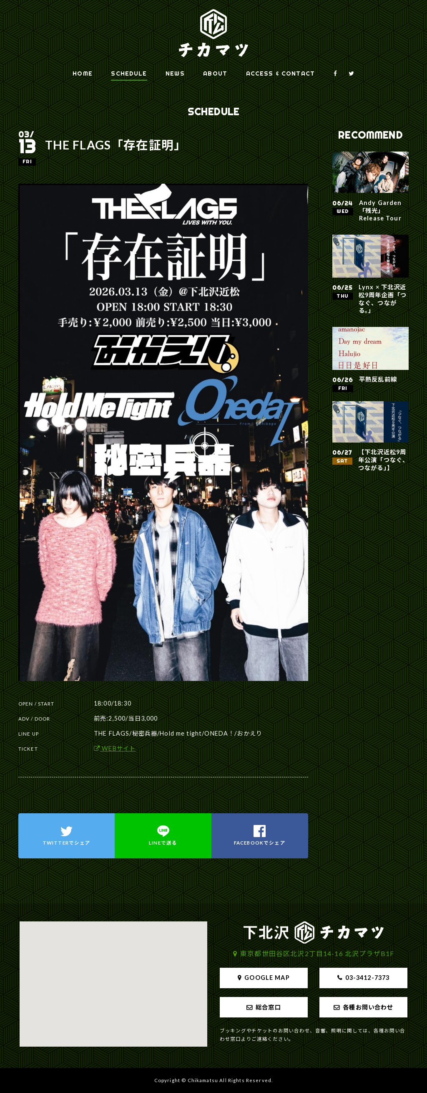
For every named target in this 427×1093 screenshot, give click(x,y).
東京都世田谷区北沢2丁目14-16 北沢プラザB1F (317, 953)
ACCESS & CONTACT (280, 73)
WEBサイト (115, 748)
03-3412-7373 (367, 977)
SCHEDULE (129, 73)
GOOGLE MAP (267, 977)
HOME (83, 73)
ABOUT (215, 73)
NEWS (175, 73)
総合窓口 (268, 1007)
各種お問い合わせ (368, 1007)
